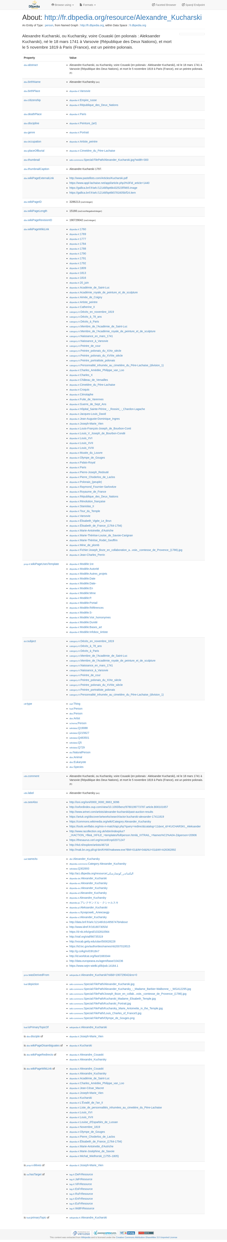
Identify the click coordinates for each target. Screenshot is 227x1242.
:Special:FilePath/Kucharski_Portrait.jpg (100, 1003)
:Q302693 (79, 868)
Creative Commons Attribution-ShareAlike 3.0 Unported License (146, 1237)
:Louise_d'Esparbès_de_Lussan (94, 1122)
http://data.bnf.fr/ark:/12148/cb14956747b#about (99, 922)
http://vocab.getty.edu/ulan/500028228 (93, 941)
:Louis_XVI (81, 438)
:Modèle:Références (87, 607)
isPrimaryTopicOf (36, 1027)
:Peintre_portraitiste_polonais (92, 360)
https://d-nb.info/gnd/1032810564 (90, 931)
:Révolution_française (87, 501)
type (28, 703)
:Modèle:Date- (83, 583)
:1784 (78, 243)
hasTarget (34, 1174)
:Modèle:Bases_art (86, 627)
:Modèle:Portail (83, 602)
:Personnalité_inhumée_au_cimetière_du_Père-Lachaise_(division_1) (117, 365)
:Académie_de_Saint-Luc (90, 287)
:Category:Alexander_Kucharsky (98, 863)
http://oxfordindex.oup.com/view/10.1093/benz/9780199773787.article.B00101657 (119, 806)
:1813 (78, 272)
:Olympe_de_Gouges (87, 457)
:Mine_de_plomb (84, 545)
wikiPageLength (35, 210)
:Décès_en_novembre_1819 (92, 311)
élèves (34, 1165)
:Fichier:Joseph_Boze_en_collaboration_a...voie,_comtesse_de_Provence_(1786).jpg (126, 550)
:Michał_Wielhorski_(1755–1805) (94, 1156)
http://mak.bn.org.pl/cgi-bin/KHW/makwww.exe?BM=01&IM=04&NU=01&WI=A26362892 (123, 849)
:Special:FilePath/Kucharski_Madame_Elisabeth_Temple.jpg (113, 998)
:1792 (78, 263)
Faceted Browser (164, 4)
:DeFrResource (81, 1174)
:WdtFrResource (82, 1208)
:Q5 (76, 742)
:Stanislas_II (82, 506)
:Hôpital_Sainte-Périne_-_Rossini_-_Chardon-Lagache (107, 409)
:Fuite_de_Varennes (86, 399)
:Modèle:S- (81, 612)
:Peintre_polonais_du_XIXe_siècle (95, 350)
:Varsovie (80, 91)
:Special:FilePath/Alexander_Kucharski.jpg (102, 984)
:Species (76, 766)
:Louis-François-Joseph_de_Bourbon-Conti (100, 428)
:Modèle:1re (82, 563)
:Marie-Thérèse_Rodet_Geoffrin (94, 540)
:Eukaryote (78, 762)
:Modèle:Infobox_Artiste (89, 632)
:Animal (76, 757)
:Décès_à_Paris (84, 321)
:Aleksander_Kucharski (88, 907)
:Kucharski (81, 1045)
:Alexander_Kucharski (88, 878)
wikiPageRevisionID (38, 220)
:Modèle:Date (83, 578)
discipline (31, 123)
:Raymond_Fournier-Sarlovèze (93, 486)
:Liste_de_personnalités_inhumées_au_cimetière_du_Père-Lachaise (116, 1107)
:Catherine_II (82, 307)
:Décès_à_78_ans (86, 316)
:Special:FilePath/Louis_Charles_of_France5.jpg (106, 1013)
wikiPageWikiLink (36, 229)
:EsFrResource (81, 1188)
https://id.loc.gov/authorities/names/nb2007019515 (100, 946)
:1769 (78, 234)
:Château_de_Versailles (89, 379)
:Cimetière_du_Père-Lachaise (92, 150)
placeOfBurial (34, 150)
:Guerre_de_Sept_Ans (88, 404)
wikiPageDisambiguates (43, 1045)
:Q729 (77, 747)
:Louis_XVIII (82, 447)
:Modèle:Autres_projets (88, 573)
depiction (31, 984)
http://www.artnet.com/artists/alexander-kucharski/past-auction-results (111, 811)
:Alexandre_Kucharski (88, 1027)
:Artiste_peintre (84, 141)
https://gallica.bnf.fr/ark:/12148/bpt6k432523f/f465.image (103, 187)
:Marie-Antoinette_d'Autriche (92, 530)
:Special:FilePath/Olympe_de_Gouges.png (102, 1018)
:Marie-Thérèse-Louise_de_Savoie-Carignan (101, 535)
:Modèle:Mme (83, 593)
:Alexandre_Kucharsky (88, 892)
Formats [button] (88, 4)
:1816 (78, 277)
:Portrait (79, 132)
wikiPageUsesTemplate (41, 563)
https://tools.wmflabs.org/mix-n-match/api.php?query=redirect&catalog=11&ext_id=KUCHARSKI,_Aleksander (135, 826)
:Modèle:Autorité (84, 568)
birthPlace (32, 91)
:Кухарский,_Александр (89, 912)
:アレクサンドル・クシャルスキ (94, 902)
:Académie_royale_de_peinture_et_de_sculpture (104, 292)
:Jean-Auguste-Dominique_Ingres (95, 418)
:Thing (75, 703)
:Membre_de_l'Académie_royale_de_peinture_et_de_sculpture (113, 331)
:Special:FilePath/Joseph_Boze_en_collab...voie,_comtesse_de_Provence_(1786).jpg (128, 993)
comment (31, 776)
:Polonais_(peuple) (86, 481)
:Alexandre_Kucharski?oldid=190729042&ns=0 (103, 974)
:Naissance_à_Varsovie (89, 341)
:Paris (78, 114)
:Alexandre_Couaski (87, 1054)
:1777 (78, 238)
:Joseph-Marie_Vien (86, 423)
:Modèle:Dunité (84, 622)
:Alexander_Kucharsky (85, 858)
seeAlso (31, 802)
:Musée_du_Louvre (86, 452)
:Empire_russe (83, 100)
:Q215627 (79, 732)
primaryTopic (36, 1217)
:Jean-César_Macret (87, 1088)
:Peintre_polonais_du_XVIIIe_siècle (96, 355)
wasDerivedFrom (36, 974)
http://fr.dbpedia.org (92, 25)
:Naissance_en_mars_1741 (91, 336)
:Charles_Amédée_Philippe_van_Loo (97, 370)
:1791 (78, 258)
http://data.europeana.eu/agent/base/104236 (96, 960)
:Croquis (80, 389)
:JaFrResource (81, 1179)
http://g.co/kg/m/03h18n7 (84, 951)
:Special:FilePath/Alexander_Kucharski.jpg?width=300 (109, 159)
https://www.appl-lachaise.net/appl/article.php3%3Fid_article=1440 (110, 182)
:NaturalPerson (80, 752)
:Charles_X (81, 375)
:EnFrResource (81, 1198)
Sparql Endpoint (193, 4)
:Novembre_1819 (85, 1126)
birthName (32, 81)
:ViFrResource (81, 1184)
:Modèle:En (81, 588)
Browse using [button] (62, 4)
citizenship (32, 100)
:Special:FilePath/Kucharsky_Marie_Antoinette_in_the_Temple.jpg (116, 1008)
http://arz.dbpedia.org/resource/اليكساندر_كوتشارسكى (101, 873)
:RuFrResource (81, 1193)
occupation (32, 141)
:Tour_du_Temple (85, 511)
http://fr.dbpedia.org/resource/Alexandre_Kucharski (123, 17)
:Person (76, 708)
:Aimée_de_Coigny (86, 297)
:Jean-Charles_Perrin (87, 554)
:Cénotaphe (81, 394)
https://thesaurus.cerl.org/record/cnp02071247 (97, 840)
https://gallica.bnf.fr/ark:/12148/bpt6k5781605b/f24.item (103, 192)
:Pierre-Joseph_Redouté (89, 472)
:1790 (78, 253)
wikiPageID (33, 201)
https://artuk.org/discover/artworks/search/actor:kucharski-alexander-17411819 (117, 816)
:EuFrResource (81, 1203)
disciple (33, 1036)
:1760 (78, 229)
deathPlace (33, 114)
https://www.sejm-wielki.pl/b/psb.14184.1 (94, 965)
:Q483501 (79, 737)
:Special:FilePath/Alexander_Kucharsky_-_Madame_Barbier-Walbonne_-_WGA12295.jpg (130, 988)
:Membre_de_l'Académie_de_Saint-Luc (98, 326)
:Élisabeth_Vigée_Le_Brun (90, 520)
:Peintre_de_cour (85, 345)
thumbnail (32, 159)
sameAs (30, 858)
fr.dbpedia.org (138, 25)
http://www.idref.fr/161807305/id (89, 926)
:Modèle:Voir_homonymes (90, 617)
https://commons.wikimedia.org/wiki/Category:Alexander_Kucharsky (110, 821)
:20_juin (79, 282)
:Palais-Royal (82, 462)
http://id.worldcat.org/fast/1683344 (90, 956)
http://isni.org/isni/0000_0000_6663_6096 (94, 802)
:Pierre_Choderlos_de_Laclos (92, 477)
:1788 (78, 248)
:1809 (78, 268)
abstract (31, 64)
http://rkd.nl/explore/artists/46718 (89, 844)
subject (30, 641)
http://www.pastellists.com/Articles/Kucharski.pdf (99, 178)
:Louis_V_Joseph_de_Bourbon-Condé (97, 433)
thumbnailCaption (36, 168)
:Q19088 (79, 728)
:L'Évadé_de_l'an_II (86, 1102)
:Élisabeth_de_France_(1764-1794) (96, 525)
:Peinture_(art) (83, 123)
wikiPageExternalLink (39, 178)
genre (29, 132)
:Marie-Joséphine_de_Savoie (92, 1151)
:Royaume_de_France (88, 491)
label (29, 792)
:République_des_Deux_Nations (94, 105)
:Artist (75, 718)
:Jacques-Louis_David (88, 413)
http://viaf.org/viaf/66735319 (86, 936)
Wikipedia (86, 1237)
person (49, 25)
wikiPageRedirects (40, 1054)
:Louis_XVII (81, 443)
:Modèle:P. (81, 598)
